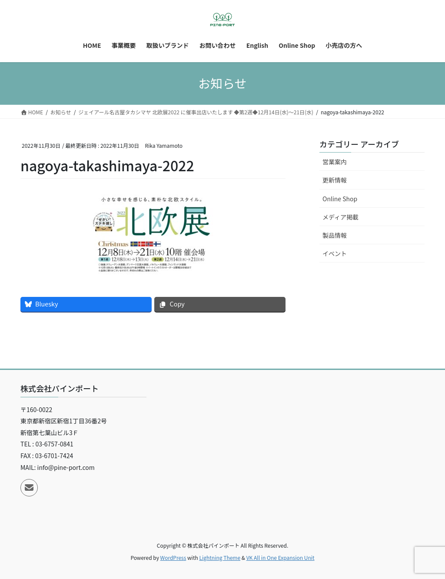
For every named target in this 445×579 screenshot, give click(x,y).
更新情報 (334, 180)
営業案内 (334, 161)
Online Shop (339, 198)
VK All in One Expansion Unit (280, 557)
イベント (334, 253)
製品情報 (334, 235)
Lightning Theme (219, 557)
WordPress (173, 557)
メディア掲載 (340, 217)
